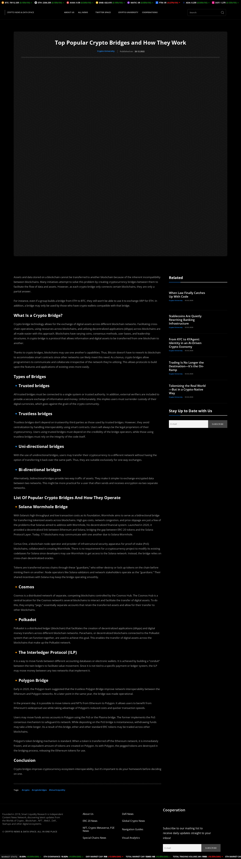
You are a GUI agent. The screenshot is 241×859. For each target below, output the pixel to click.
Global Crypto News (133, 820)
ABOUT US (69, 12)
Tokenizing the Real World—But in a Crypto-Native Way (188, 389)
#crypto (26, 789)
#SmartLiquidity (57, 789)
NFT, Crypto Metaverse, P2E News (99, 828)
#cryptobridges (39, 789)
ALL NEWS (85, 12)
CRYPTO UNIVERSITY (128, 12)
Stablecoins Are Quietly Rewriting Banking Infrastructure (186, 319)
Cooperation (174, 809)
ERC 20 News (90, 820)
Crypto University (106, 51)
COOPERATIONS (150, 12)
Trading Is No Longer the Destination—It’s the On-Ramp (187, 365)
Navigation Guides (132, 828)
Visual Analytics (131, 837)
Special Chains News (94, 837)
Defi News (128, 813)
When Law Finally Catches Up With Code (188, 294)
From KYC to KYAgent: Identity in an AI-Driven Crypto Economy (186, 342)
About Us (88, 813)
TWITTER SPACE (104, 12)
